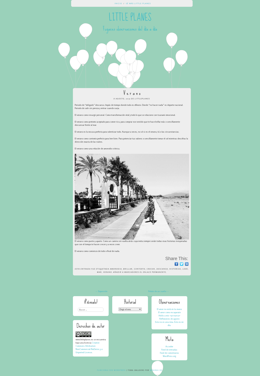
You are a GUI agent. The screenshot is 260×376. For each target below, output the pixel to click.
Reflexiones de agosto (169, 318)
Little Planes (130, 17)
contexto (139, 269)
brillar (127, 269)
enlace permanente (154, 272)
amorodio (116, 269)
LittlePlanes (142, 99)
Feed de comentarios (169, 353)
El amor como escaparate (169, 312)
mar (99, 272)
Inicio (118, 3)
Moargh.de (156, 370)
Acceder (169, 346)
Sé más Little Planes (138, 3)
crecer (151, 269)
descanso (162, 269)
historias (175, 269)
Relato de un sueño (158, 291)
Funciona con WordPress (111, 370)
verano (107, 272)
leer (185, 269)
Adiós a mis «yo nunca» (169, 315)
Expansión (101, 291)
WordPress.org (169, 356)
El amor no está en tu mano (169, 309)
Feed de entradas (169, 349)
